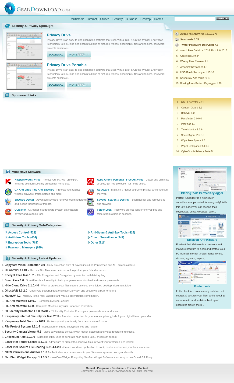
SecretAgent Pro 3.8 (192, 135)
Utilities (104, 19)
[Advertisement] (44, 133)
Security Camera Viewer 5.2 (23, 331)
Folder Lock (202, 286)
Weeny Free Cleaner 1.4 (194, 61)
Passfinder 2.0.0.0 (191, 118)
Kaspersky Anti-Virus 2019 (195, 78)
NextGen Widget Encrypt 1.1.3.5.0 (27, 357)
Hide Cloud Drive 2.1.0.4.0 (22, 285)
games (184, 12)
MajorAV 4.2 (13, 295)
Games (158, 19)
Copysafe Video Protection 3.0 (25, 265)
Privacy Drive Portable (67, 65)
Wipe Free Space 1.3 (193, 140)
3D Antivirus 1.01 (16, 270)
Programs (103, 368)
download (56, 57)
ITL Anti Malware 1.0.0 (19, 306)
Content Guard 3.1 (191, 107)
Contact (143, 368)
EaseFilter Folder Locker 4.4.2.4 (26, 342)
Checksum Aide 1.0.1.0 (20, 336)
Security (118, 19)
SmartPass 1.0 (14, 280)
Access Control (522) (22, 232)
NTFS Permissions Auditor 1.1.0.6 (27, 352)
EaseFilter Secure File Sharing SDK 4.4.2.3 (33, 347)
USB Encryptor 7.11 (192, 102)
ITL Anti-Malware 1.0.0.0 (20, 301)
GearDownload (40, 8)
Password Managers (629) (25, 247)
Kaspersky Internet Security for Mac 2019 (32, 316)
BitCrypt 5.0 (188, 112)
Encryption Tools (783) (23, 242)
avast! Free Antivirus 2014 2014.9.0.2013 (203, 50)
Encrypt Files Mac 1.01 (20, 275)
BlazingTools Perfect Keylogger (202, 193)
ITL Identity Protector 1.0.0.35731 (26, 311)
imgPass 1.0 (188, 123)
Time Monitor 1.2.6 (191, 129)
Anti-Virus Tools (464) (22, 237)
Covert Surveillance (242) (107, 237)
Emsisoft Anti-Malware (202, 239)
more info (79, 57)
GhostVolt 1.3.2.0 (16, 290)
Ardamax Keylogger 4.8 (193, 67)
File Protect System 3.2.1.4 (22, 326)
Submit (90, 368)
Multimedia (77, 19)
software (153, 12)
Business (131, 19)
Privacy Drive (59, 35)
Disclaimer (117, 368)
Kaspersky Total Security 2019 (25, 321)
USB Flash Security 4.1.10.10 (197, 72)
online (214, 12)
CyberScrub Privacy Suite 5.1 (198, 151)
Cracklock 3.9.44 (189, 55)
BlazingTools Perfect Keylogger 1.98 (201, 83)
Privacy (131, 368)
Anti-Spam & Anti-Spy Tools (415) (113, 232)
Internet (92, 19)
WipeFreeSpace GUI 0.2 (195, 146)
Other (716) (98, 242)
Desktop (145, 19)
